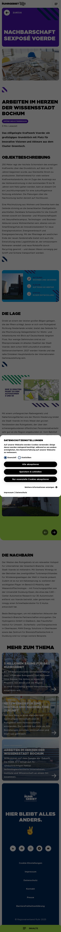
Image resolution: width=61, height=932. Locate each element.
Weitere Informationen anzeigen (41, 487)
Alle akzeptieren (30, 464)
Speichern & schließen (30, 472)
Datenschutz (21, 492)
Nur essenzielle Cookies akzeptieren (30, 479)
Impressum (9, 492)
